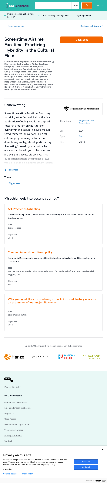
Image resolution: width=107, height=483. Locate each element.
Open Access (10, 418)
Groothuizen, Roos (32, 69)
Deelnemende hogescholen (17, 424)
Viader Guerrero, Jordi (25, 89)
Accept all (86, 462)
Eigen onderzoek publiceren (17, 407)
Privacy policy (27, 474)
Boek (81, 136)
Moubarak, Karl (12, 79)
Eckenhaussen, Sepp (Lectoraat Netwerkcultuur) (28, 61)
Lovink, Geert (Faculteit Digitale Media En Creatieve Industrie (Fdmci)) (28, 74)
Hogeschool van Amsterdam (86, 121)
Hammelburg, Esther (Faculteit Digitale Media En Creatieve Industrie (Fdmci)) (29, 87)
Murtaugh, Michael (30, 79)
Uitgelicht (9, 413)
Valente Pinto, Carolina (35, 64)
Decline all (86, 467)
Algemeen (12, 234)
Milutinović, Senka (13, 64)
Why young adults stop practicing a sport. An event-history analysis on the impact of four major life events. (52, 300)
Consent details (10, 474)
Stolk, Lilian (21, 81)
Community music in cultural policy (30, 252)
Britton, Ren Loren (28, 71)
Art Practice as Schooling (24, 209)
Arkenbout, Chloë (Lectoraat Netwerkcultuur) (25, 83)
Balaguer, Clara (12, 66)
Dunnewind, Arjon (13, 69)
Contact (8, 440)
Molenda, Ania (21, 76)
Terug (16, 26)
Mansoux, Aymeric (38, 76)
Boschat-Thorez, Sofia (32, 66)
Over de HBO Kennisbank (16, 402)
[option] (53, 357)
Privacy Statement (13, 435)
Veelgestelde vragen (13, 429)
